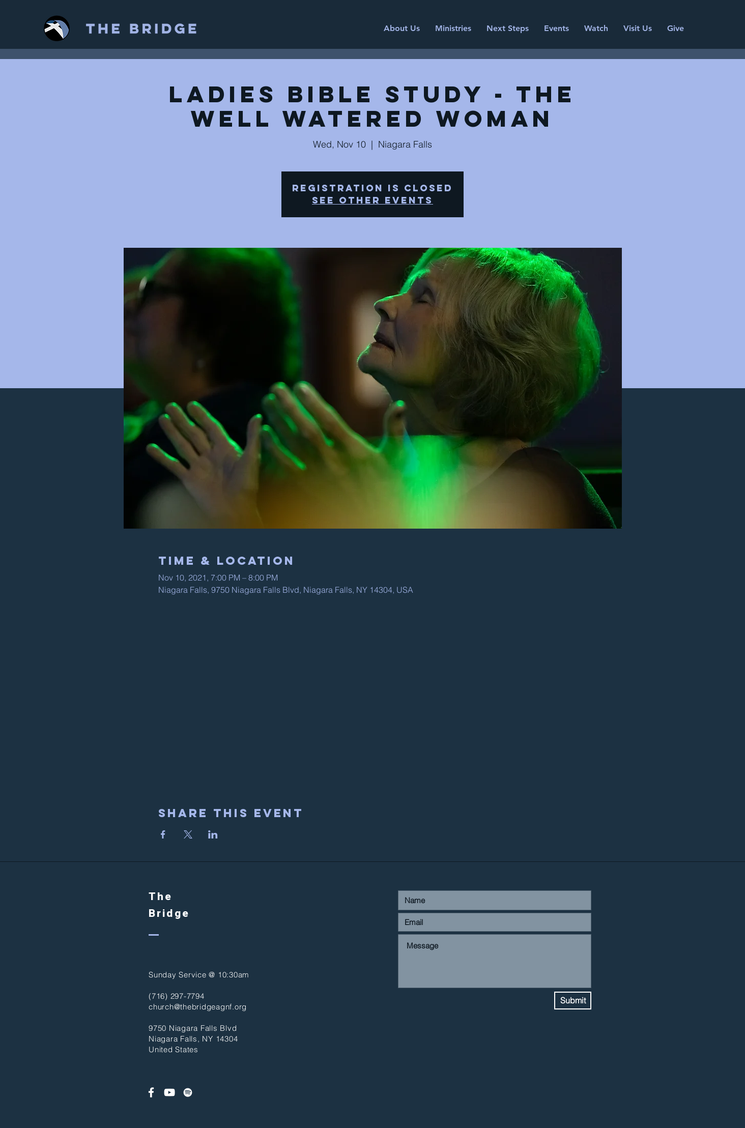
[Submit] (572, 1000)
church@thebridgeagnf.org (198, 1006)
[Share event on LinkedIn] (213, 834)
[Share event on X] (188, 834)
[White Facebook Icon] (151, 1092)
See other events (372, 200)
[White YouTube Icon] (169, 1092)
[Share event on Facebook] (163, 834)
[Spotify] (187, 1092)
